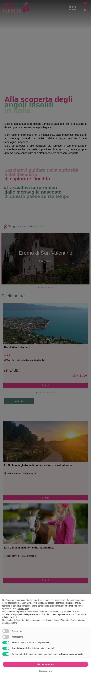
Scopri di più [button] (45, 671)
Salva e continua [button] (45, 664)
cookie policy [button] (23, 608)
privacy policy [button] (29, 603)
